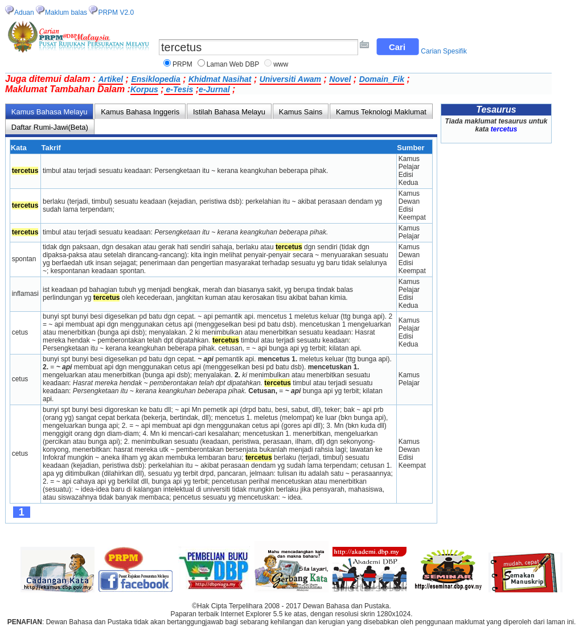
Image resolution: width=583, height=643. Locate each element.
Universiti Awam (290, 79)
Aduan (24, 13)
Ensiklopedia (155, 79)
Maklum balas (66, 13)
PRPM (182, 64)
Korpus (144, 89)
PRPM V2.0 (116, 13)
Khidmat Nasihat (219, 79)
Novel (340, 79)
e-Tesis (179, 89)
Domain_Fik (381, 79)
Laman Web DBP (233, 64)
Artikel (111, 79)
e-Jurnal (214, 89)
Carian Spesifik (444, 51)
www (280, 64)
